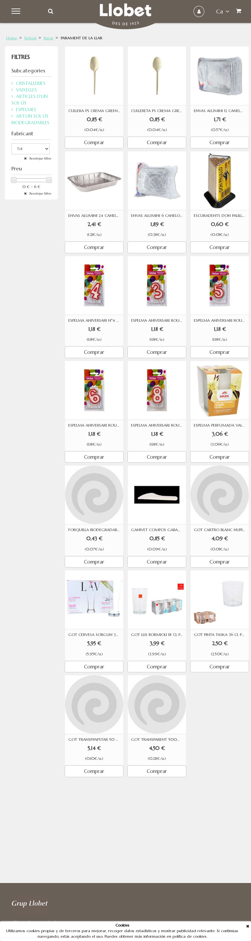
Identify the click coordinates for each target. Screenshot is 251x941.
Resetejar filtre (39, 158)
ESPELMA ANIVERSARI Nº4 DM (95, 320)
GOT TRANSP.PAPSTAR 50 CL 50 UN (95, 739)
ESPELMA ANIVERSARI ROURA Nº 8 (158, 425)
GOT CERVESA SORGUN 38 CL (95, 635)
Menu (17, 11)
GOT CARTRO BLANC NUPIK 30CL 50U (221, 530)
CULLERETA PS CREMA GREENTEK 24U (158, 111)
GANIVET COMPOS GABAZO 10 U (158, 530)
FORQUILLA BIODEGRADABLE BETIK (95, 530)
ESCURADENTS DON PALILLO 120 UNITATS (221, 216)
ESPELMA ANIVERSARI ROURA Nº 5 (221, 320)
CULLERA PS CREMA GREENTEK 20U (95, 111)
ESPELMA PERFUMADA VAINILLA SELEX (221, 425)
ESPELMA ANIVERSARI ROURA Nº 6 (95, 425)
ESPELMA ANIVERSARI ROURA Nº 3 (158, 320)
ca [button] (222, 11)
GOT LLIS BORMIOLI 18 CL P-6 (157, 635)
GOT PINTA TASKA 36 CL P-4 (220, 635)
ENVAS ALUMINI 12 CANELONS (221, 111)
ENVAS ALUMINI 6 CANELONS (158, 216)
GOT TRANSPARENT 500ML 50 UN (158, 739)
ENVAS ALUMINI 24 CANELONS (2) (95, 216)
